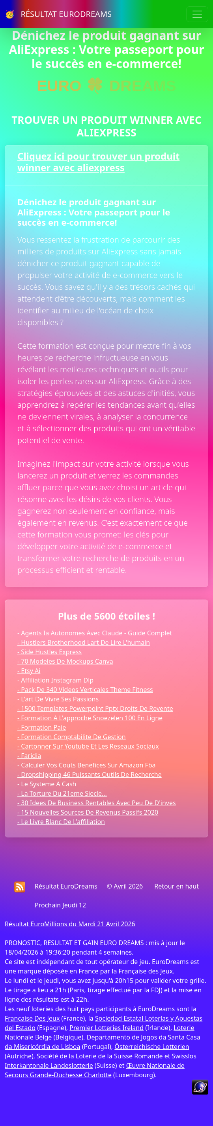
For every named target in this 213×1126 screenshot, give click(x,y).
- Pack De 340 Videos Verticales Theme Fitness (85, 689)
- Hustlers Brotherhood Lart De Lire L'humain (83, 642)
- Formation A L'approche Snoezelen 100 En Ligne (90, 718)
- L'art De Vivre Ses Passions (58, 699)
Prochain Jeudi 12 (60, 905)
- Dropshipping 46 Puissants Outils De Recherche (89, 774)
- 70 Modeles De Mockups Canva (65, 661)
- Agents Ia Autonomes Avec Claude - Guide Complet (94, 633)
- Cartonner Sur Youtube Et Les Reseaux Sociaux (88, 746)
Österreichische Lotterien (151, 1046)
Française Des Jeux (32, 1018)
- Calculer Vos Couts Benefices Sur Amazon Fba (86, 765)
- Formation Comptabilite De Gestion (71, 736)
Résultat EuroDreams (66, 886)
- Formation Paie (41, 727)
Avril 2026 (128, 886)
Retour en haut (176, 886)
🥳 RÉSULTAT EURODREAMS (58, 14)
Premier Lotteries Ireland (106, 1027)
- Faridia (29, 755)
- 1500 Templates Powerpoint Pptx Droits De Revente (95, 708)
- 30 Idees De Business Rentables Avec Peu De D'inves (96, 803)
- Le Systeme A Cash (46, 784)
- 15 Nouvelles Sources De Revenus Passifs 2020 (87, 812)
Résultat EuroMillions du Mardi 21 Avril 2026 (70, 924)
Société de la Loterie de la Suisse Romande (100, 1056)
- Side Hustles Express (49, 652)
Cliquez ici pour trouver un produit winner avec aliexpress (98, 161)
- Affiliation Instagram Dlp (55, 680)
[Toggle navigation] (197, 14)
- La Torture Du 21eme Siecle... (62, 793)
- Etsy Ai (28, 670)
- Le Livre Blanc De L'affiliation (61, 821)
